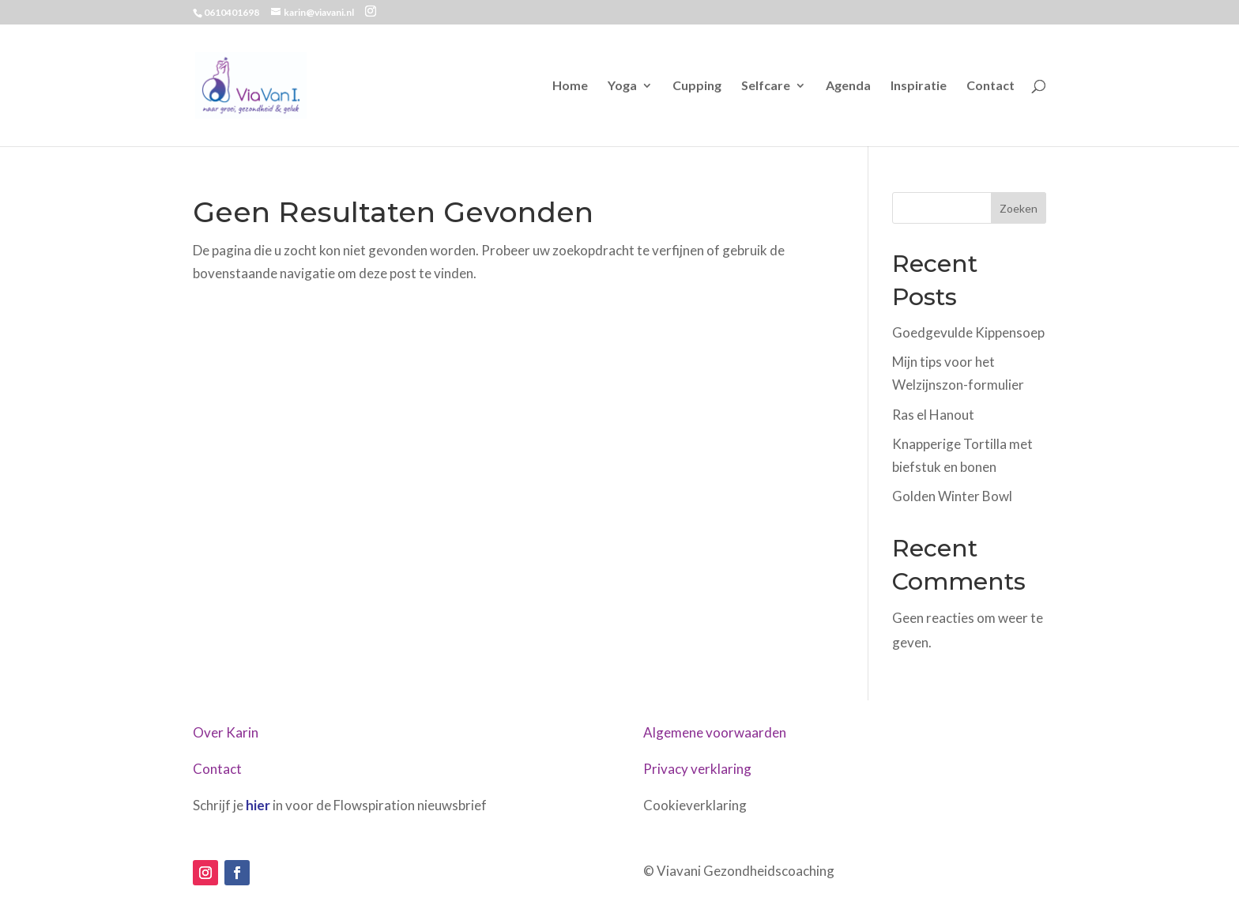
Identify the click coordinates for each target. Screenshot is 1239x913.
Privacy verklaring (697, 768)
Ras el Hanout (933, 414)
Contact (990, 86)
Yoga (622, 86)
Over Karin (225, 732)
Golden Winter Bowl (952, 496)
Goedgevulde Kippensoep (968, 332)
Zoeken (1019, 208)
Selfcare (765, 86)
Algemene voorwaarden (714, 732)
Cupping (696, 86)
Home (570, 86)
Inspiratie (919, 86)
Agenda (848, 86)
